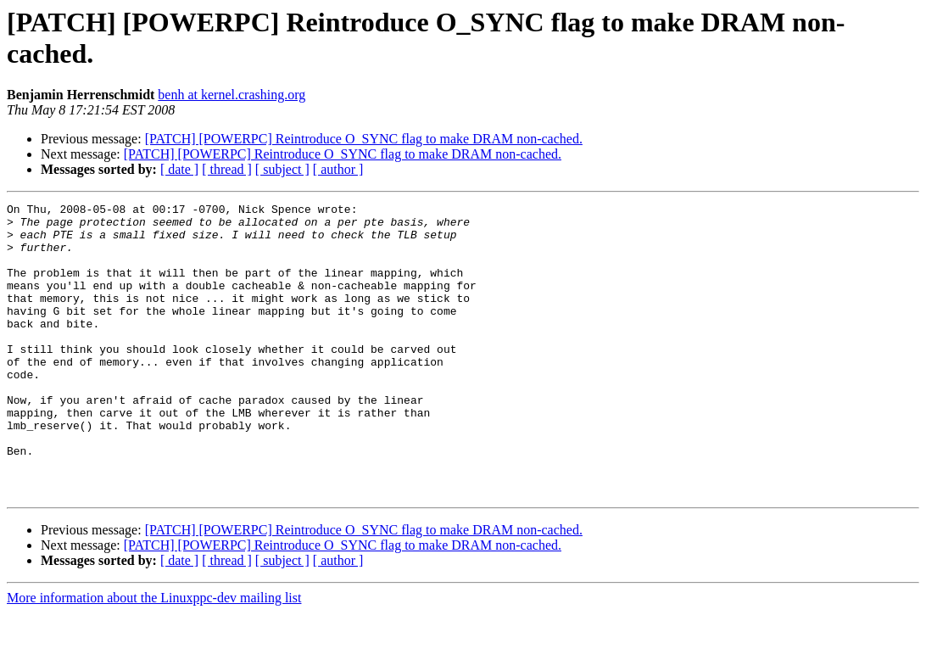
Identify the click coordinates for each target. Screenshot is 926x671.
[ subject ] (282, 169)
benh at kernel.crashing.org (231, 94)
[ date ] (179, 169)
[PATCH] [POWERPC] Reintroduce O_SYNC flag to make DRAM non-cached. (364, 138)
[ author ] (338, 169)
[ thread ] (227, 169)
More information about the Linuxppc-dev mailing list (154, 656)
